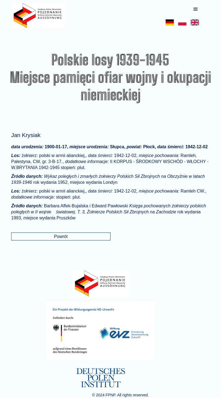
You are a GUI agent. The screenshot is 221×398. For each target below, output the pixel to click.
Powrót (61, 236)
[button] (195, 9)
